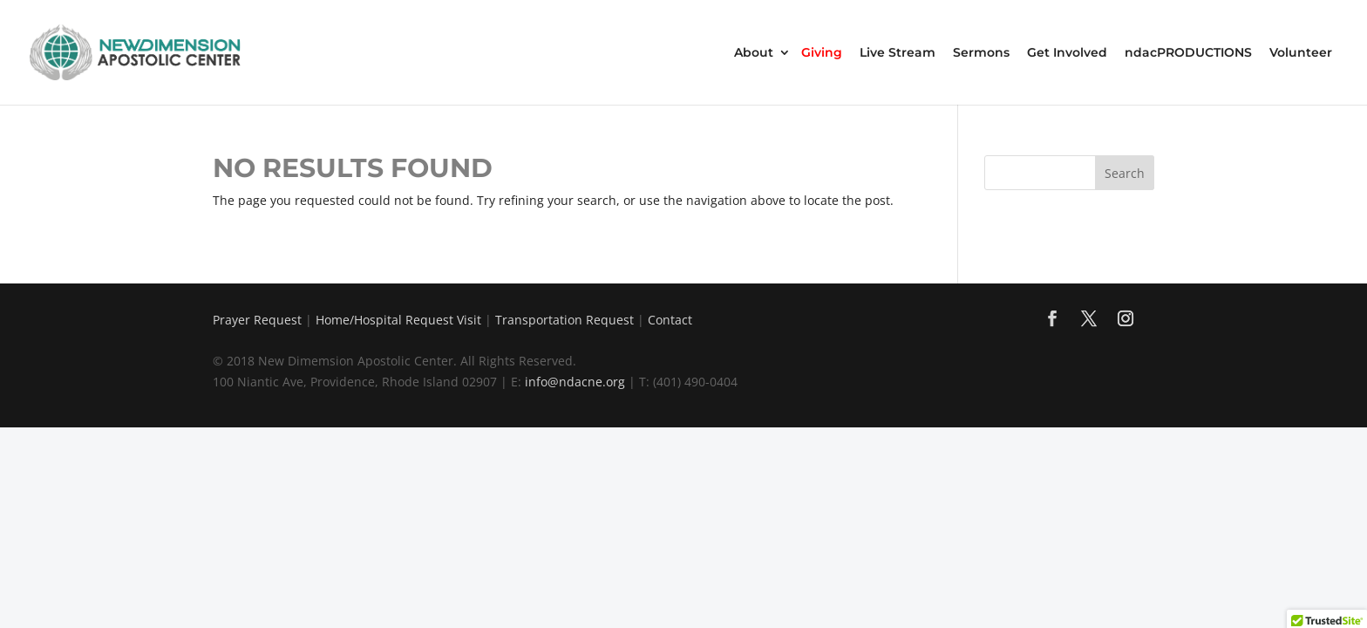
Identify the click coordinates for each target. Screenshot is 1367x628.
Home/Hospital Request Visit (398, 319)
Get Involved (1067, 53)
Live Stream (897, 53)
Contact (670, 319)
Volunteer (1300, 53)
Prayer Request (257, 319)
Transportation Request (564, 319)
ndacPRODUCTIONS (1188, 53)
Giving (821, 53)
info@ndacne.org (575, 381)
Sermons (981, 53)
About (753, 53)
